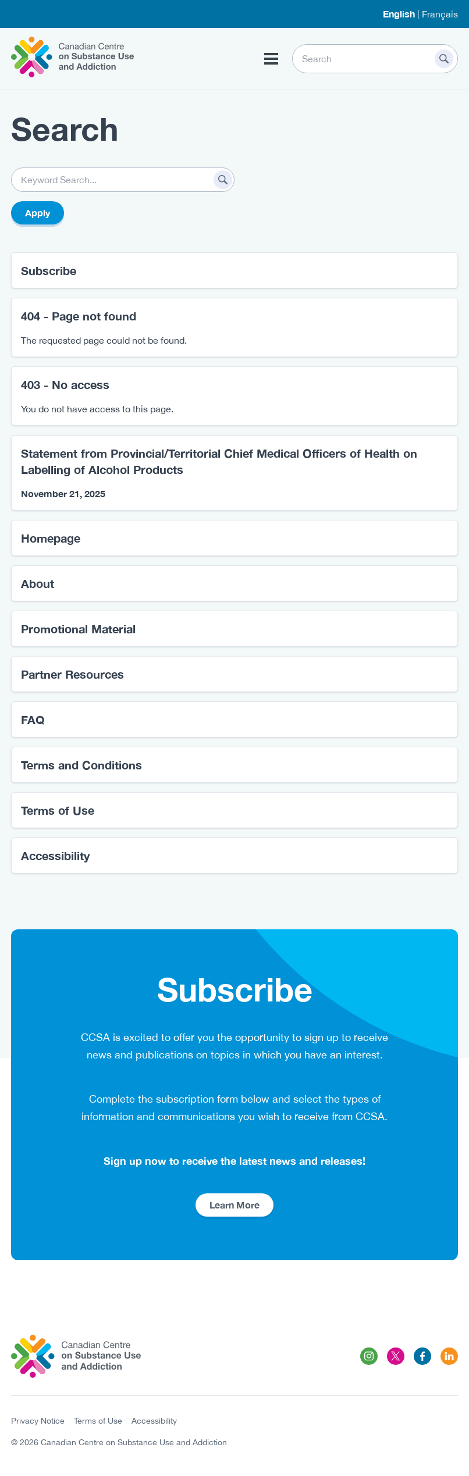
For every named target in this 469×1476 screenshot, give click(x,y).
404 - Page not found (78, 316)
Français (440, 14)
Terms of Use (57, 810)
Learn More (234, 1204)
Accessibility (55, 855)
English (399, 13)
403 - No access (65, 384)
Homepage (50, 538)
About (37, 583)
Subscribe (48, 270)
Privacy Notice (38, 1420)
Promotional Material (78, 629)
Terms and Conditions (81, 765)
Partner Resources (72, 674)
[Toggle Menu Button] (271, 58)
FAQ (33, 719)
